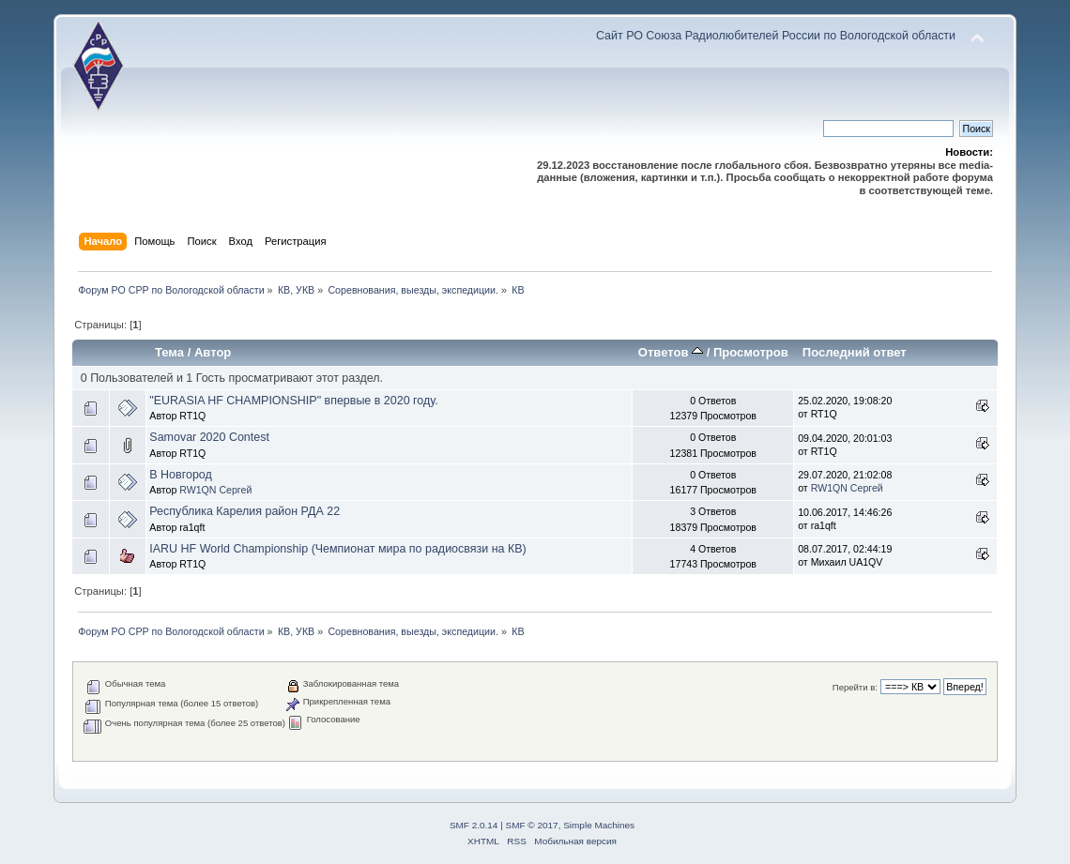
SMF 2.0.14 (474, 825)
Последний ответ (854, 352)
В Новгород (180, 474)
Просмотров (750, 352)
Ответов (670, 352)
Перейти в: (855, 687)
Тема (169, 352)
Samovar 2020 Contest (209, 437)
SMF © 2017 (532, 825)
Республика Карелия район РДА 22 (244, 511)
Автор (212, 352)
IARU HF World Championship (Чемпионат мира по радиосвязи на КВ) (337, 548)
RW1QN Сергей (215, 489)
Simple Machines (598, 825)
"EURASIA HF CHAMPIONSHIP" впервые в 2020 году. (293, 400)
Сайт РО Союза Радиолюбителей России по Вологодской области (775, 35)
